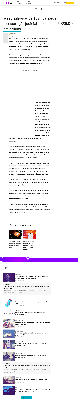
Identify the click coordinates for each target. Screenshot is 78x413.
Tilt (39, 9)
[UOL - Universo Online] (11, 3)
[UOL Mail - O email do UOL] (57, 3)
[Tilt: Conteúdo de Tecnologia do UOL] (8, 3)
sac (54, 2)
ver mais (26, 398)
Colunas (49, 2)
